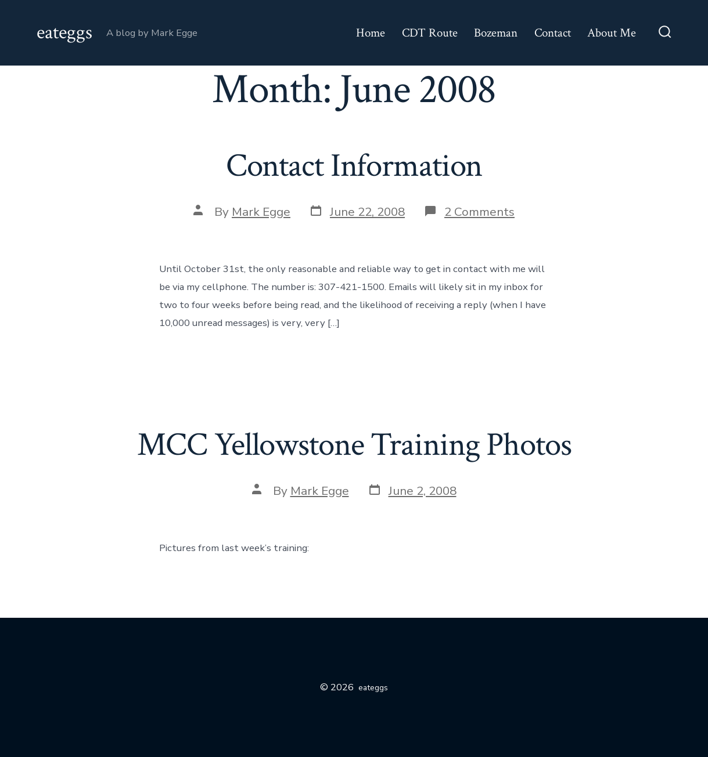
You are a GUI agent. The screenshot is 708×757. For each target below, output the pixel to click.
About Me (611, 33)
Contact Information (354, 165)
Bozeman (495, 33)
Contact (552, 33)
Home (370, 33)
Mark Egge (261, 212)
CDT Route (430, 33)
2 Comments (479, 212)
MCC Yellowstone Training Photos (354, 444)
